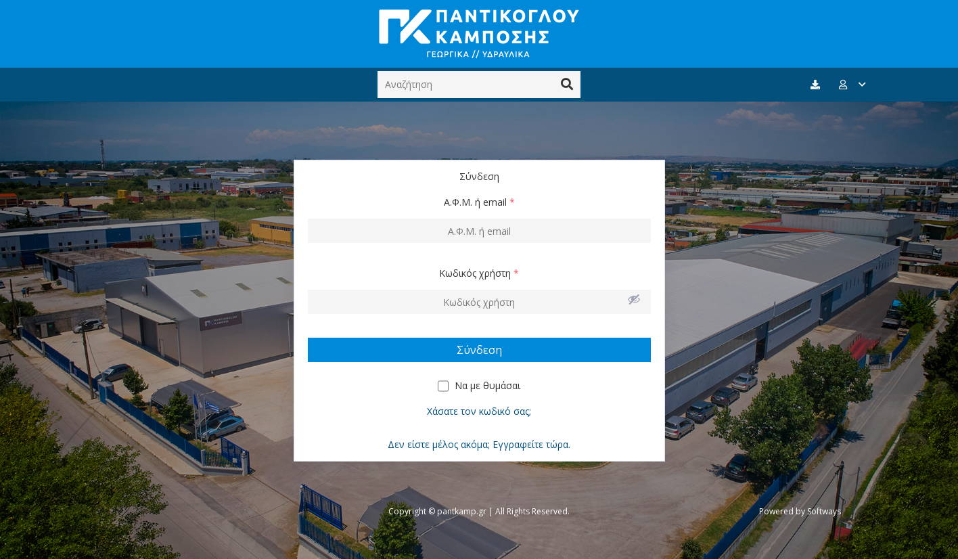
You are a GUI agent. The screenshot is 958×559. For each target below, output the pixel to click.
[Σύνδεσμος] (479, 34)
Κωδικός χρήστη (479, 273)
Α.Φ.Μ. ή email (479, 202)
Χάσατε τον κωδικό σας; (479, 411)
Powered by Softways (800, 511)
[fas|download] (817, 85)
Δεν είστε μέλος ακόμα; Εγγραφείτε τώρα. (479, 444)
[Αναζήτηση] (479, 84)
